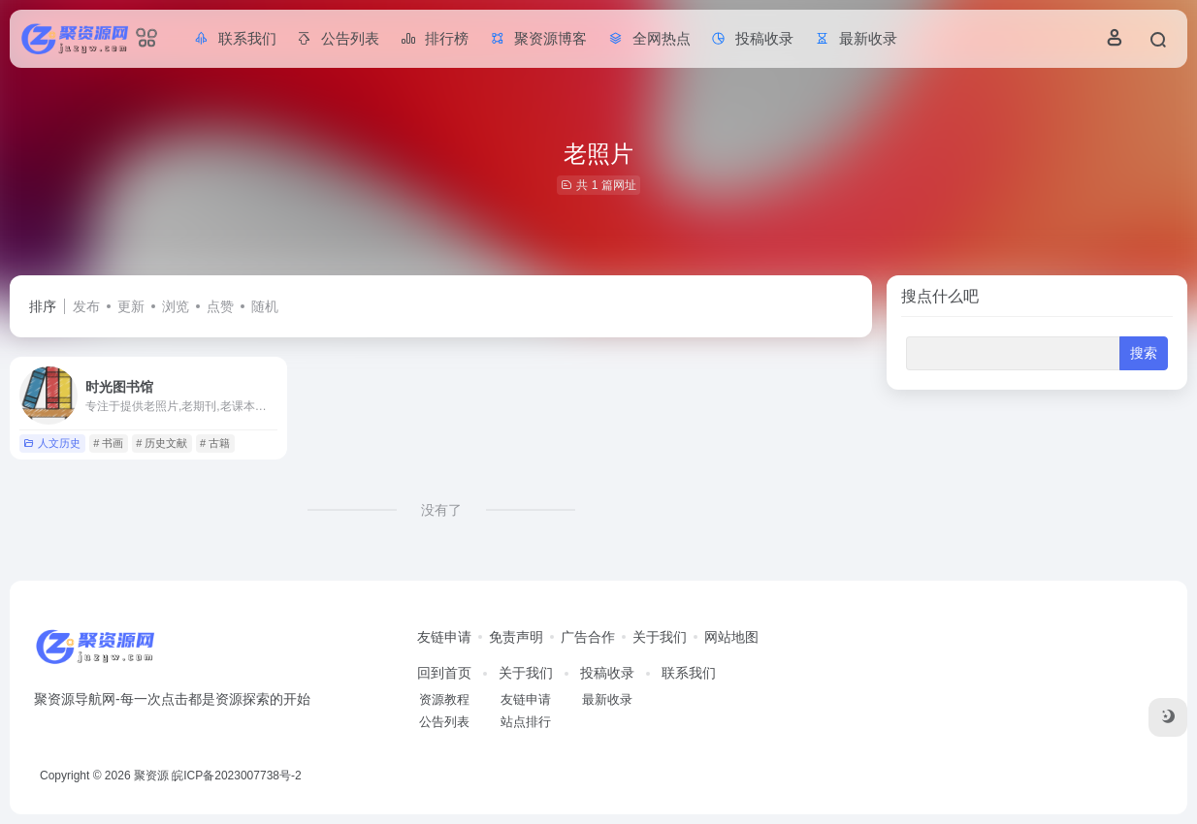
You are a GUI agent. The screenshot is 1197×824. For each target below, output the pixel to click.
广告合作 (588, 637)
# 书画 (108, 443)
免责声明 (516, 637)
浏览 (175, 306)
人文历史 (52, 443)
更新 (131, 306)
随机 (264, 306)
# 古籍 (215, 443)
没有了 (441, 510)
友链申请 (444, 637)
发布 (86, 306)
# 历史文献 (161, 443)
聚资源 (151, 775)
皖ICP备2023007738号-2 (236, 775)
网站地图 (731, 637)
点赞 (220, 306)
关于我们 (659, 637)
